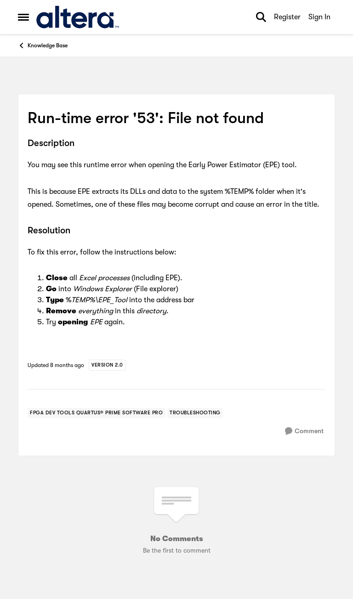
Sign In (319, 17)
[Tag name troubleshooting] (195, 413)
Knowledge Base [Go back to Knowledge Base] (43, 45)
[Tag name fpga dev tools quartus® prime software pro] (96, 413)
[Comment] (304, 431)
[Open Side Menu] (23, 17)
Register (287, 17)
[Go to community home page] (77, 17)
